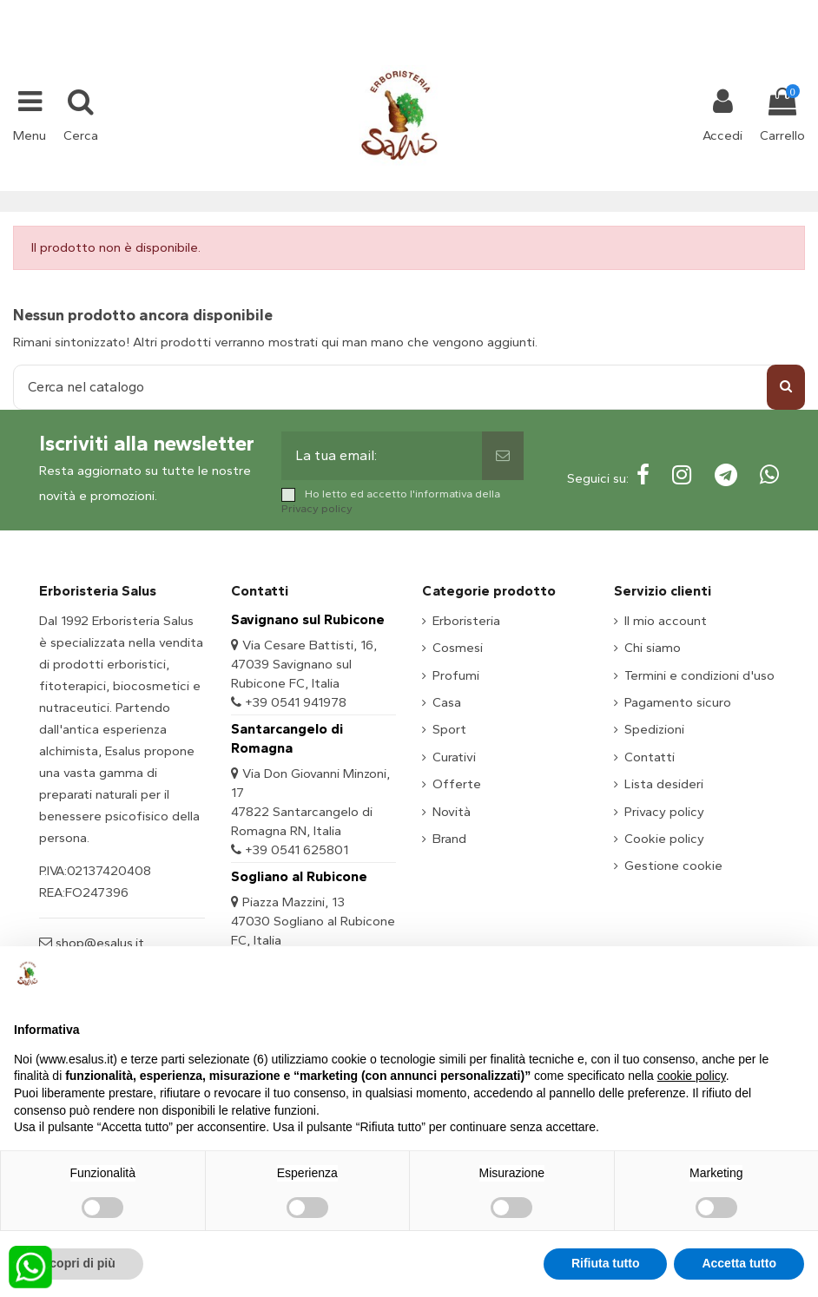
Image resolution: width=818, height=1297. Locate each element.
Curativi (454, 757)
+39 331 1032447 (345, 10)
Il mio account (665, 621)
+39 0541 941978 (295, 702)
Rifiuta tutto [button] (605, 1263)
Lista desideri (663, 784)
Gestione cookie (673, 865)
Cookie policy (664, 838)
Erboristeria (466, 621)
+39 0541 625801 (296, 850)
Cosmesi (457, 647)
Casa (446, 702)
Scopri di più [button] (78, 1263)
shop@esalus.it (479, 10)
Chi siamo (652, 647)
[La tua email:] (381, 455)
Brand (449, 838)
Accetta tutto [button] (739, 1263)
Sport (449, 729)
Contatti (649, 757)
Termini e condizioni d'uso (699, 675)
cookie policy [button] (691, 1076)
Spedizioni (654, 729)
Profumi (455, 675)
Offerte (456, 784)
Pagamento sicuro (677, 702)
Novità (451, 812)
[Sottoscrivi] (503, 455)
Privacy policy (317, 508)
